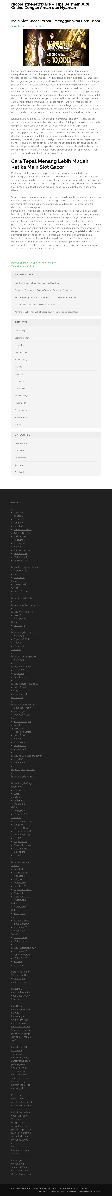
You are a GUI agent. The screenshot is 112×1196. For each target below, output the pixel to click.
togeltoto (19, 869)
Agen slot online (22, 889)
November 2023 (22, 345)
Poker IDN (19, 800)
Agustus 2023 (21, 359)
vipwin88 (19, 519)
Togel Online (20, 472)
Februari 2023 (21, 396)
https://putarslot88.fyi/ (23, 948)
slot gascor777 (37, 139)
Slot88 (17, 615)
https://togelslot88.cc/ (23, 632)
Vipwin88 (19, 512)
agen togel (20, 749)
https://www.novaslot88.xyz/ (26, 756)
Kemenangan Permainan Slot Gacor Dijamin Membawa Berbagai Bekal (46, 312)
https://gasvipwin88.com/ (25, 684)
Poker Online (20, 458)
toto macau (20, 745)
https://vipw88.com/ (22, 666)
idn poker (19, 522)
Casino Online (21, 443)
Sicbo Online (21, 591)
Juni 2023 (19, 367)
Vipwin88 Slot (21, 639)
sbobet (18, 961)
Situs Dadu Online (20, 1026)
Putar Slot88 (20, 553)
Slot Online (20, 465)
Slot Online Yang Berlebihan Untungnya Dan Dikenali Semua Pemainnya (47, 297)
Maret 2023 (20, 388)
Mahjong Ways (22, 550)
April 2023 (19, 381)
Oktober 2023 (21, 352)
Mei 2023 (19, 374)
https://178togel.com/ (23, 769)
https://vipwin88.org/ (22, 612)
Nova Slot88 (20, 927)
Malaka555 (19, 625)
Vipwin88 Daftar (22, 896)
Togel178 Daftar (22, 732)
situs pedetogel (22, 721)
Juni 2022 (19, 424)
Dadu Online (20, 570)
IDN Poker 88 (21, 828)
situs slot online (22, 821)
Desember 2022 (22, 410)
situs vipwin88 (21, 920)
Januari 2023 (20, 403)
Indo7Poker (20, 536)
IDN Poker (19, 742)
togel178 (18, 516)
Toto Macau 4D (22, 848)
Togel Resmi (20, 841)
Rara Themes (70, 1192)
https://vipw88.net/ (21, 598)
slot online (19, 852)
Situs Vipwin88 (22, 924)
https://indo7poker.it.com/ (25, 567)
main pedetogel (22, 834)
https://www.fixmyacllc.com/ (26, 605)
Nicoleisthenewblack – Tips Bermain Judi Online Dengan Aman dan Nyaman (50, 6)
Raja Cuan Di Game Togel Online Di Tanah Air (35, 305)
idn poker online (22, 529)
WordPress (95, 1192)
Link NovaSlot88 (23, 954)
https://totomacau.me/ (23, 704)
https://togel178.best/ (23, 776)
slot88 (17, 546)
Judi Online (19, 450)
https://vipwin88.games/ (24, 656)
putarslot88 (20, 882)
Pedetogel (19, 876)
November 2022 (22, 417)
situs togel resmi (22, 708)
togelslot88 (20, 677)
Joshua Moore (37, 26)
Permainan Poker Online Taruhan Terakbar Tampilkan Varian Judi (43, 290)
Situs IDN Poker (22, 533)
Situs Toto (19, 735)
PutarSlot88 (20, 557)
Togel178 (19, 642)
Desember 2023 (22, 338)
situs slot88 (20, 965)
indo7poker (20, 543)
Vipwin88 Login (22, 845)
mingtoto (19, 879)
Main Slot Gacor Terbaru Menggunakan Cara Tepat (37, 283)
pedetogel (19, 574)
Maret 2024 (20, 331)
